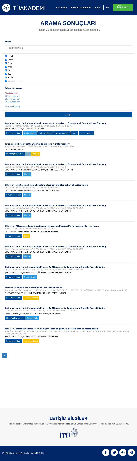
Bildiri (10, 77)
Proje (10, 63)
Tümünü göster (11, 93)
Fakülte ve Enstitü (81, 7)
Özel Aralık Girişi (13, 106)
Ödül (10, 70)
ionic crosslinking (45, 133)
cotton (74, 133)
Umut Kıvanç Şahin (13, 133)
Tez (9, 74)
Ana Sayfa (61, 7)
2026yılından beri (12, 96)
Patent (10, 59)
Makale (11, 56)
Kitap (10, 66)
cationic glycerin (86, 133)
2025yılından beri (12, 99)
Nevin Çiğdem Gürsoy (14, 154)
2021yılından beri (12, 101)
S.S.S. (98, 7)
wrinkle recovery (62, 133)
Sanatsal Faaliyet (15, 81)
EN (107, 7)
